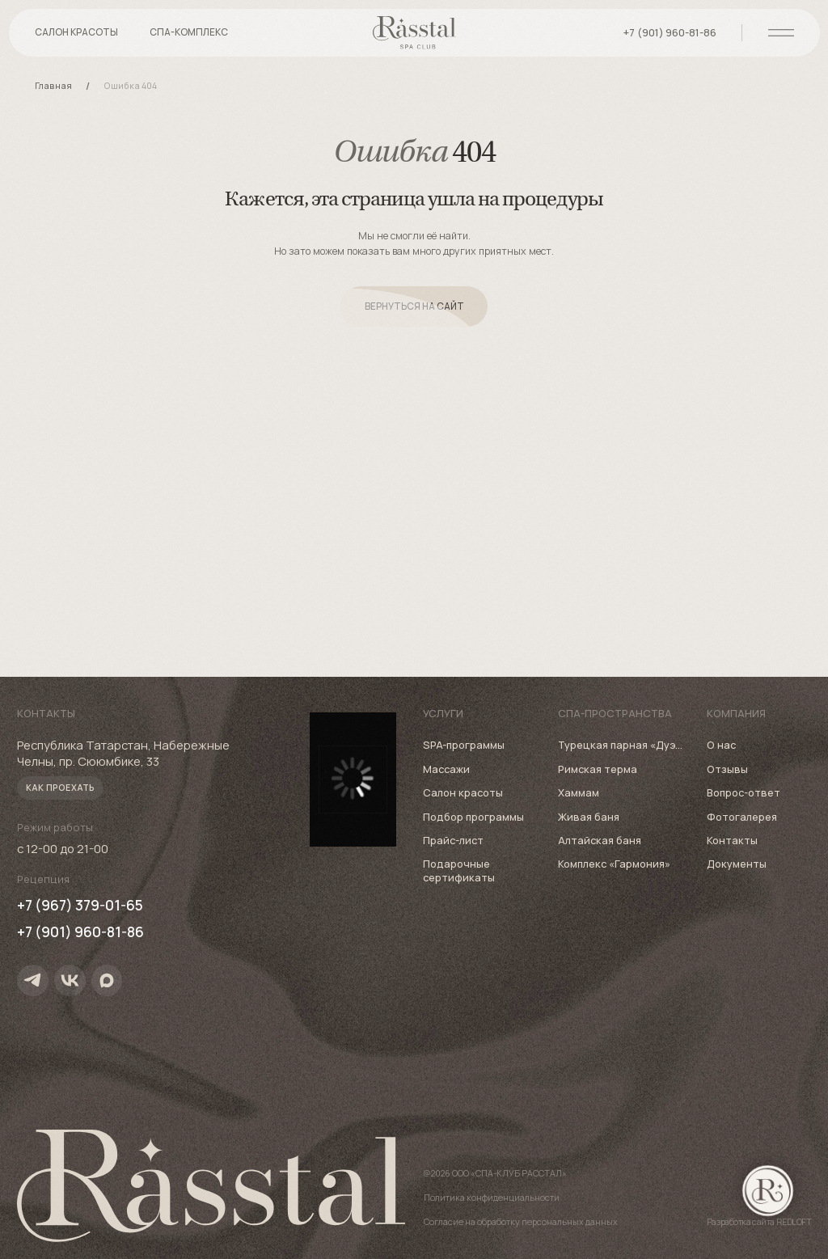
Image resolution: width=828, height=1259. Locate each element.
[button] (188, 38)
